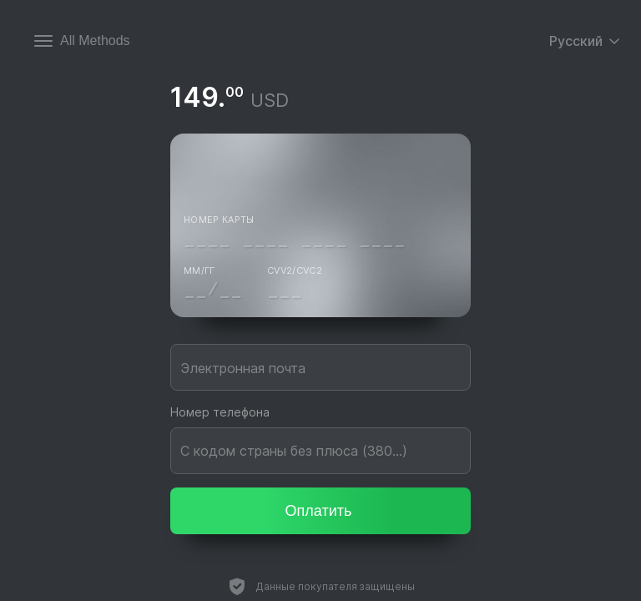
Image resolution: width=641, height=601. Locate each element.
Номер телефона (220, 412)
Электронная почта (242, 368)
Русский (585, 41)
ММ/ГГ (199, 270)
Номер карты (219, 219)
